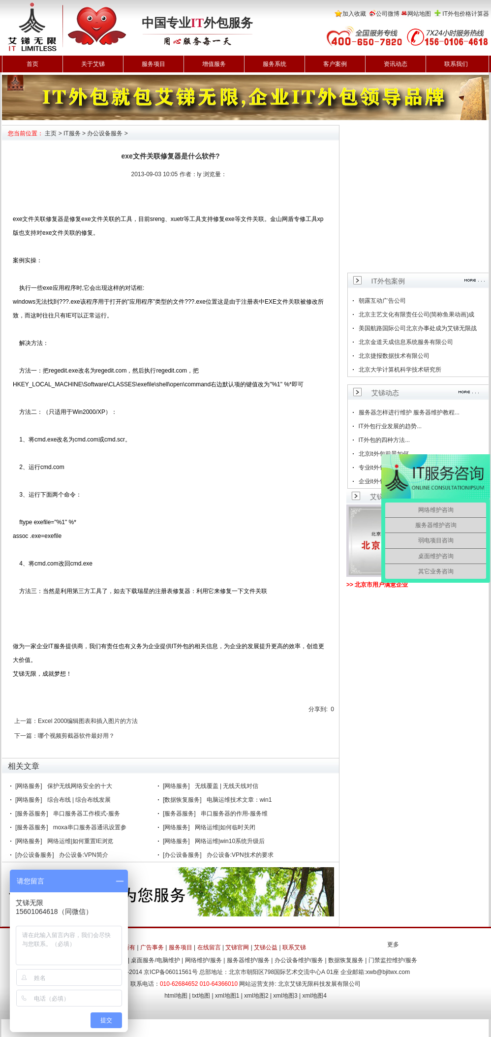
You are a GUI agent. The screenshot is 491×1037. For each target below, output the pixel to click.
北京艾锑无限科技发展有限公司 (319, 983)
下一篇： (26, 735)
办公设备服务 (105, 133)
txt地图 (201, 995)
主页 (51, 133)
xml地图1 (227, 995)
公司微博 (387, 13)
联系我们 (456, 64)
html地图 (175, 995)
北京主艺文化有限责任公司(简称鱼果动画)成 (417, 314)
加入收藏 (354, 13)
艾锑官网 (237, 947)
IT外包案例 (388, 281)
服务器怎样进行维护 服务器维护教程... (409, 412)
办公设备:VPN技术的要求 (240, 854)
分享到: (318, 709)
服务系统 (274, 64)
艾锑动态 (385, 393)
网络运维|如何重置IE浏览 (80, 841)
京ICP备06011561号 (170, 972)
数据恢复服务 (346, 960)
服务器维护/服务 (248, 960)
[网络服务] (28, 786)
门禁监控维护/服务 (392, 960)
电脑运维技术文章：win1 (239, 799)
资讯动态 (395, 64)
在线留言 (209, 947)
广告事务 (152, 947)
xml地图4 (315, 995)
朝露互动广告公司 (382, 300)
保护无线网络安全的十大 (79, 786)
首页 (32, 64)
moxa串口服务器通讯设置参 (89, 827)
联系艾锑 (294, 947)
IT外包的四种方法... (384, 440)
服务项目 (153, 64)
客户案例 (335, 64)
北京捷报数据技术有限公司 (394, 355)
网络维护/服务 (203, 960)
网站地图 (419, 13)
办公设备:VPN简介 (83, 854)
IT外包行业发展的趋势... (390, 426)
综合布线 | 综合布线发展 (79, 799)
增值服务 (214, 64)
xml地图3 (285, 995)
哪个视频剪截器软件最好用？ (76, 735)
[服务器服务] (31, 813)
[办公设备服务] (34, 854)
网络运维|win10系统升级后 (230, 841)
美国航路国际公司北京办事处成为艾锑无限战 (418, 328)
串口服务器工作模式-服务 (86, 813)
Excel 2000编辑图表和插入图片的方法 (88, 721)
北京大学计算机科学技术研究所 (400, 369)
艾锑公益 (265, 947)
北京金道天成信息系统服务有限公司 (406, 342)
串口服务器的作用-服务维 (234, 813)
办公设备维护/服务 (299, 960)
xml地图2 (256, 995)
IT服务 (72, 133)
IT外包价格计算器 (465, 13)
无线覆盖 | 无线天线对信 (227, 786)
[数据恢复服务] (182, 799)
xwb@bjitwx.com (388, 972)
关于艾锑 (93, 64)
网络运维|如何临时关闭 (225, 827)
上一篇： (26, 721)
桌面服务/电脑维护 (155, 960)
